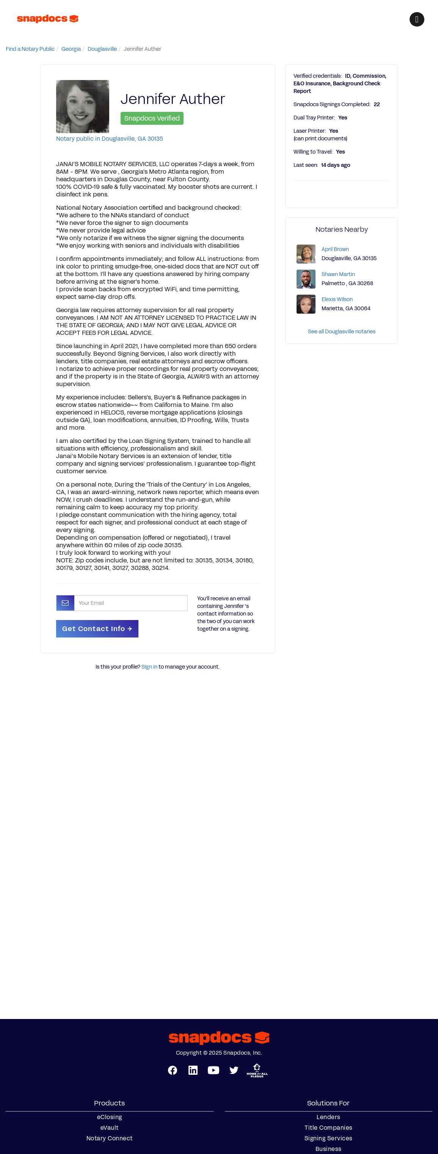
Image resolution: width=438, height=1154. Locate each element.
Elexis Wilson (337, 299)
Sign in (149, 666)
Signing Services (329, 1138)
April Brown (335, 249)
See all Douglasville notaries (341, 331)
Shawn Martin (338, 274)
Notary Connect (109, 1138)
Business (329, 1149)
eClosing (109, 1117)
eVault (109, 1127)
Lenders (329, 1117)
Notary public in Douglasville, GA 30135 (109, 139)
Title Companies (329, 1127)
